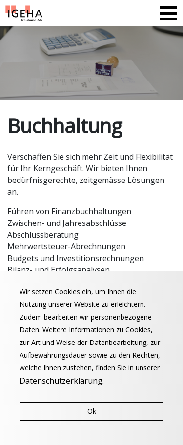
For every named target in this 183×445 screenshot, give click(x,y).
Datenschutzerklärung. (62, 380)
